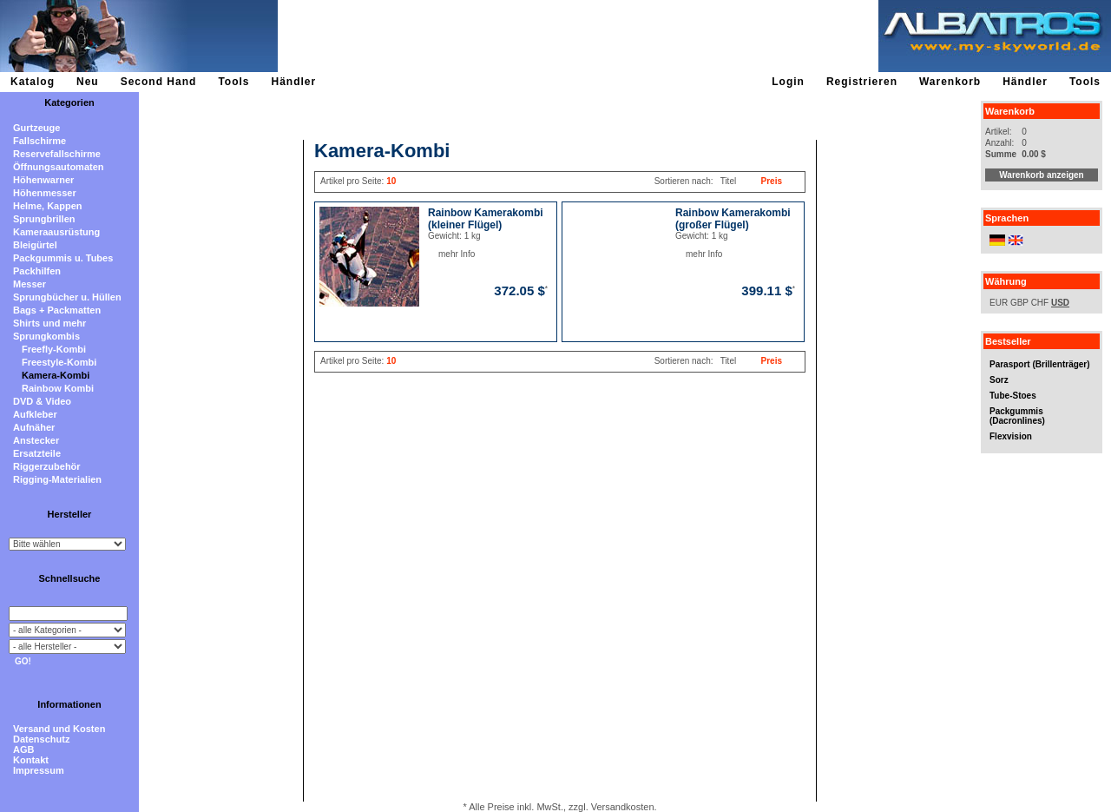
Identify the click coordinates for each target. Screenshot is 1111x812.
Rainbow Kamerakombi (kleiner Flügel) (485, 219)
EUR (998, 302)
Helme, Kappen (47, 206)
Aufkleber (35, 414)
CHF (1040, 302)
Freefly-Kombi (54, 349)
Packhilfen (37, 271)
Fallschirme (39, 140)
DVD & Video (42, 401)
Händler (293, 82)
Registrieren (861, 82)
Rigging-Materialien (57, 479)
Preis (771, 181)
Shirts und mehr (49, 323)
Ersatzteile (37, 453)
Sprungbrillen (44, 219)
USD (1060, 302)
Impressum (38, 770)
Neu (87, 82)
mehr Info (438, 254)
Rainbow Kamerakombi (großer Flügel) (733, 219)
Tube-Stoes (1012, 395)
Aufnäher (34, 427)
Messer (29, 284)
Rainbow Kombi (58, 388)
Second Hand (159, 82)
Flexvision (1010, 436)
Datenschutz (41, 739)
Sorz (999, 380)
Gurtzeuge (36, 127)
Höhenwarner (43, 180)
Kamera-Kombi (55, 375)
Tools (233, 82)
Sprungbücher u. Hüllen (67, 297)
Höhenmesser (44, 193)
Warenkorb (950, 82)
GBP (1019, 302)
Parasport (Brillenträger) (1039, 364)
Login (788, 82)
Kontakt (31, 760)
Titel (728, 181)
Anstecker (36, 440)
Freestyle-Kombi (59, 362)
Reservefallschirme (57, 154)
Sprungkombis (46, 336)
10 (391, 181)
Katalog (32, 82)
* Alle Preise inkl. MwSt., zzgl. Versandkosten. (559, 807)
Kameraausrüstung (56, 232)
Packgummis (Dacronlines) (1017, 416)
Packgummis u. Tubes (63, 258)
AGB (23, 749)
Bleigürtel (35, 245)
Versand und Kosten (59, 728)
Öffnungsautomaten (58, 167)
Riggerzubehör (47, 466)
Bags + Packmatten (57, 310)
